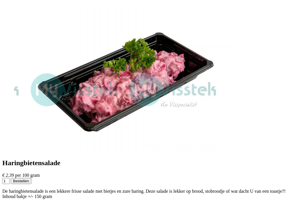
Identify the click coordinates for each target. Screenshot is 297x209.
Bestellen (21, 181)
